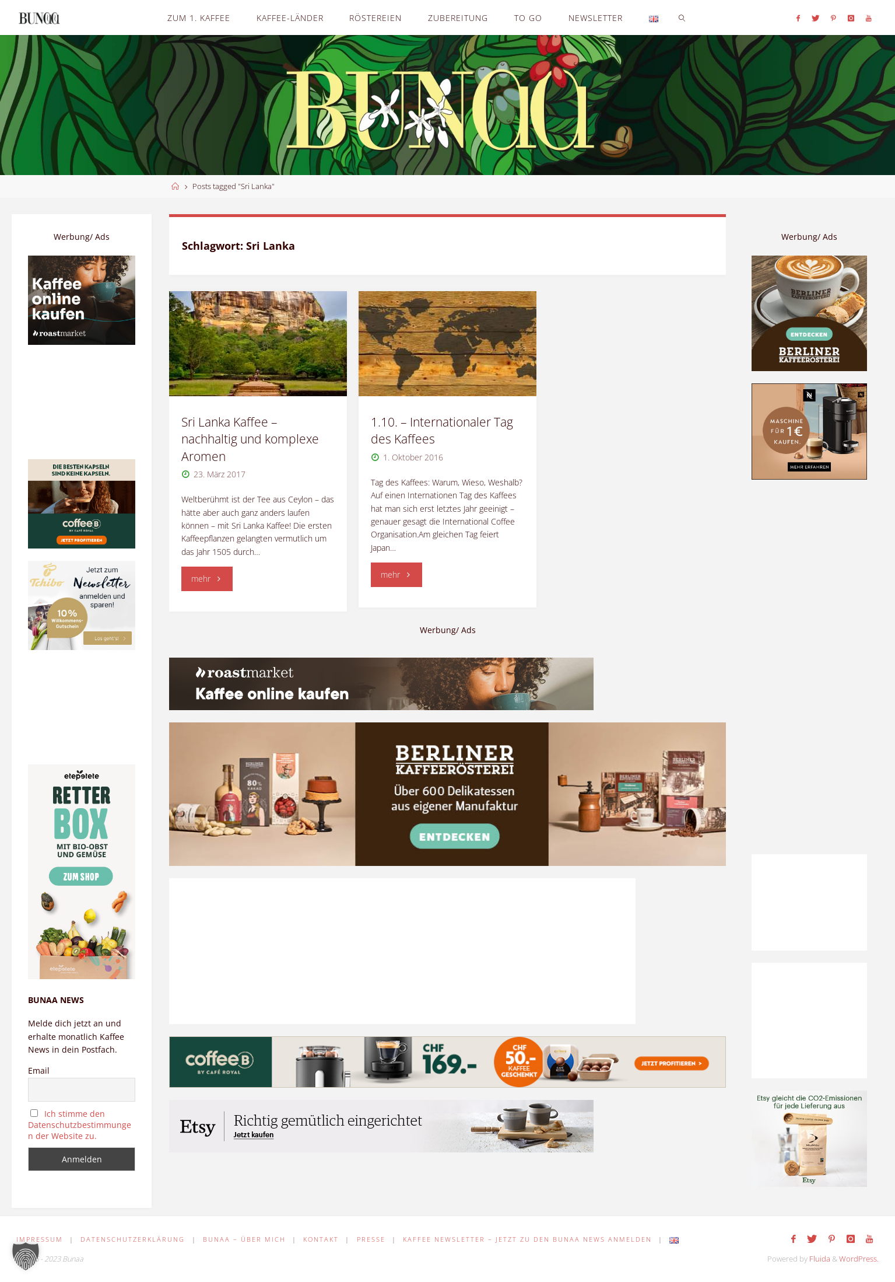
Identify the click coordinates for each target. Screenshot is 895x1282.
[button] (25, 1256)
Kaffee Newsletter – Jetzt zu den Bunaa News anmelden (527, 1239)
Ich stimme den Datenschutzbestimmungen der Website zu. (79, 1124)
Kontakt (321, 1239)
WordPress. (859, 1259)
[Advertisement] (809, 667)
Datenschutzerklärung (132, 1239)
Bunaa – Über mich (244, 1239)
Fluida (819, 1259)
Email (39, 1070)
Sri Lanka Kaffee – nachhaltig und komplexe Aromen (250, 439)
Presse (371, 1239)
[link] (682, 17)
